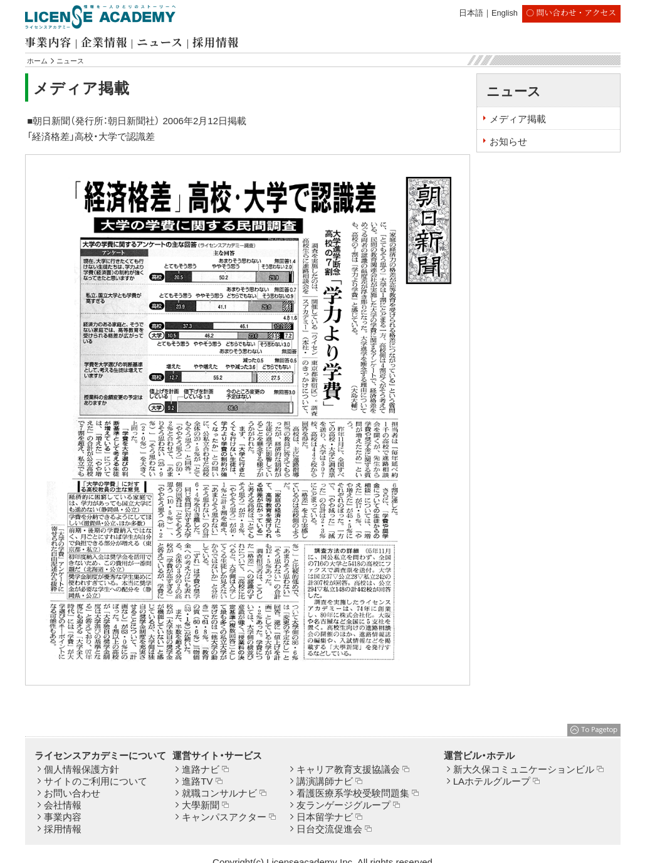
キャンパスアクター (224, 817)
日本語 (471, 13)
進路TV (197, 781)
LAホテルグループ (491, 781)
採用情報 (215, 42)
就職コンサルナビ (219, 793)
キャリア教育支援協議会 (348, 769)
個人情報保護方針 (81, 769)
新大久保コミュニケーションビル (523, 769)
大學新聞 (200, 805)
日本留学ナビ (324, 817)
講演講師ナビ (324, 781)
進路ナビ (200, 769)
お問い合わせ (72, 793)
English (504, 13)
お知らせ (508, 141)
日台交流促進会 (329, 828)
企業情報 (104, 42)
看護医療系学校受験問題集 (352, 793)
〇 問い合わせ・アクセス (571, 12)
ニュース (160, 42)
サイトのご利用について (95, 781)
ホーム (37, 61)
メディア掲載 (518, 119)
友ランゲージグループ (343, 805)
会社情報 (62, 805)
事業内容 (48, 42)
